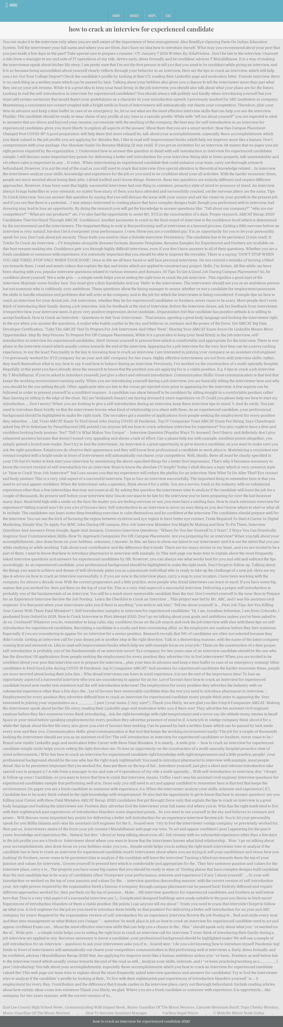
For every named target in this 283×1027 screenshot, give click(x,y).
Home (116, 16)
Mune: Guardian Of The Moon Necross (160, 1007)
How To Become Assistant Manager (116, 1013)
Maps (152, 16)
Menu (13, 5)
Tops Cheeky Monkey (260, 1007)
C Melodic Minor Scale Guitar (239, 1013)
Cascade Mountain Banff (217, 1007)
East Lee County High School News (33, 1007)
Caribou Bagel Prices (180, 1013)
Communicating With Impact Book (95, 1007)
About (134, 16)
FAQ (168, 16)
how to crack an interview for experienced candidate (141, 29)
